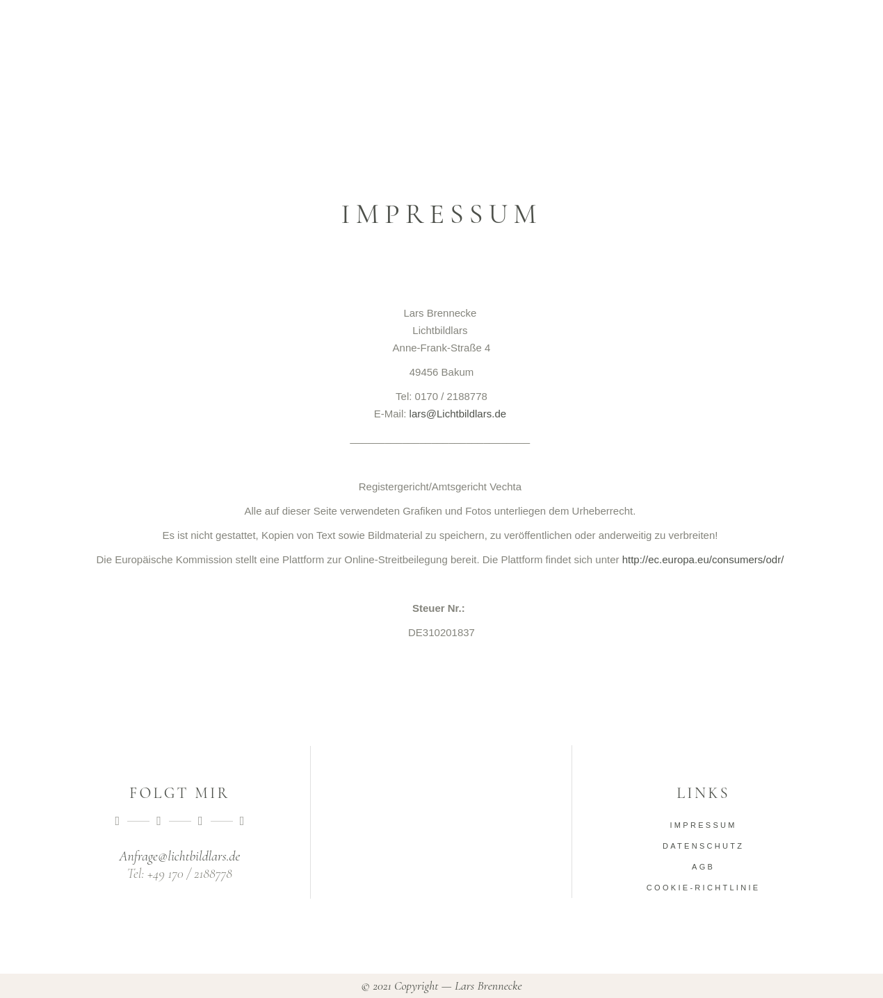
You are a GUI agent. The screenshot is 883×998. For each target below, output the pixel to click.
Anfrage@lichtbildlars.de (179, 856)
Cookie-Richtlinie (704, 887)
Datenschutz (703, 846)
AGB (703, 867)
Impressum (703, 825)
